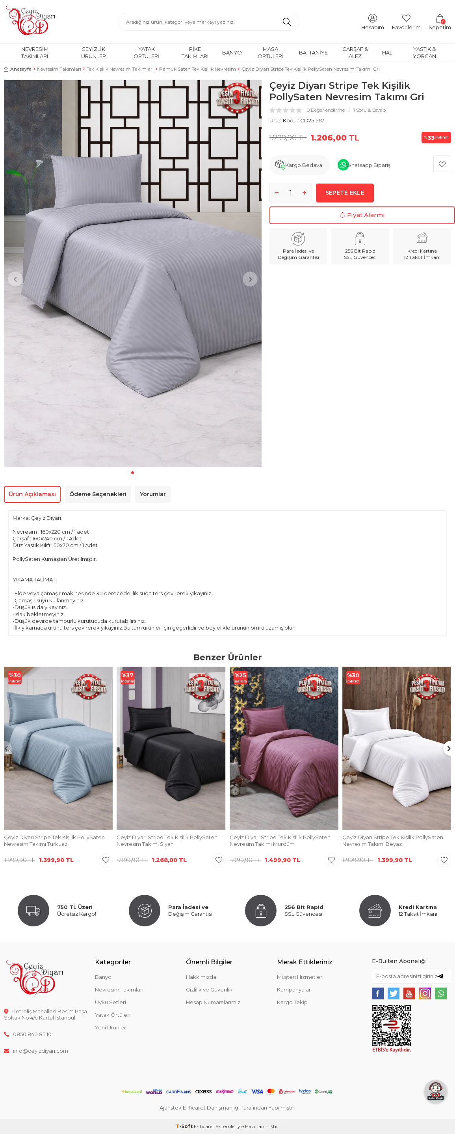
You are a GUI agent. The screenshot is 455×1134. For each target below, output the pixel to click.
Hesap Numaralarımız (213, 1002)
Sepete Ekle (344, 192)
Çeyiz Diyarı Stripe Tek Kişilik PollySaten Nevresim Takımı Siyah (167, 840)
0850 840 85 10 (28, 1034)
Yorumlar (153, 494)
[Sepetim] (440, 21)
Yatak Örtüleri (147, 52)
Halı (388, 52)
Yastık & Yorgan (424, 52)
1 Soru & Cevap (369, 110)
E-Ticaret (204, 1126)
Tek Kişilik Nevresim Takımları (120, 69)
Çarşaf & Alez (355, 52)
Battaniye (313, 52)
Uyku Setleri (110, 1002)
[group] (133, 273)
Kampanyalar (294, 989)
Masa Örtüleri (271, 52)
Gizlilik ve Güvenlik (209, 989)
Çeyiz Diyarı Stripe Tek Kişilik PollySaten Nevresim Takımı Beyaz (392, 840)
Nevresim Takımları (34, 52)
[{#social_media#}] (378, 993)
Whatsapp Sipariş (368, 165)
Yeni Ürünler (110, 1027)
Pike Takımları (195, 52)
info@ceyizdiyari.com (36, 1051)
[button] (132, 472)
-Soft (185, 1126)
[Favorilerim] (406, 21)
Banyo (232, 52)
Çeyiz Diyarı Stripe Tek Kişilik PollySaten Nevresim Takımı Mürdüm (280, 840)
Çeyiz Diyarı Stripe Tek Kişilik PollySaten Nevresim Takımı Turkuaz (54, 840)
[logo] (30, 21)
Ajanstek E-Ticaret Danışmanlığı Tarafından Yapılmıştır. (227, 1107)
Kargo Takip (292, 1002)
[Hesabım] (372, 21)
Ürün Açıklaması (32, 494)
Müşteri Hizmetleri (300, 977)
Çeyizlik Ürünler (93, 52)
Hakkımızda (201, 977)
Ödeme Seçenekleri (97, 494)
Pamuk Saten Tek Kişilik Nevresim (197, 69)
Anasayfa (18, 69)
